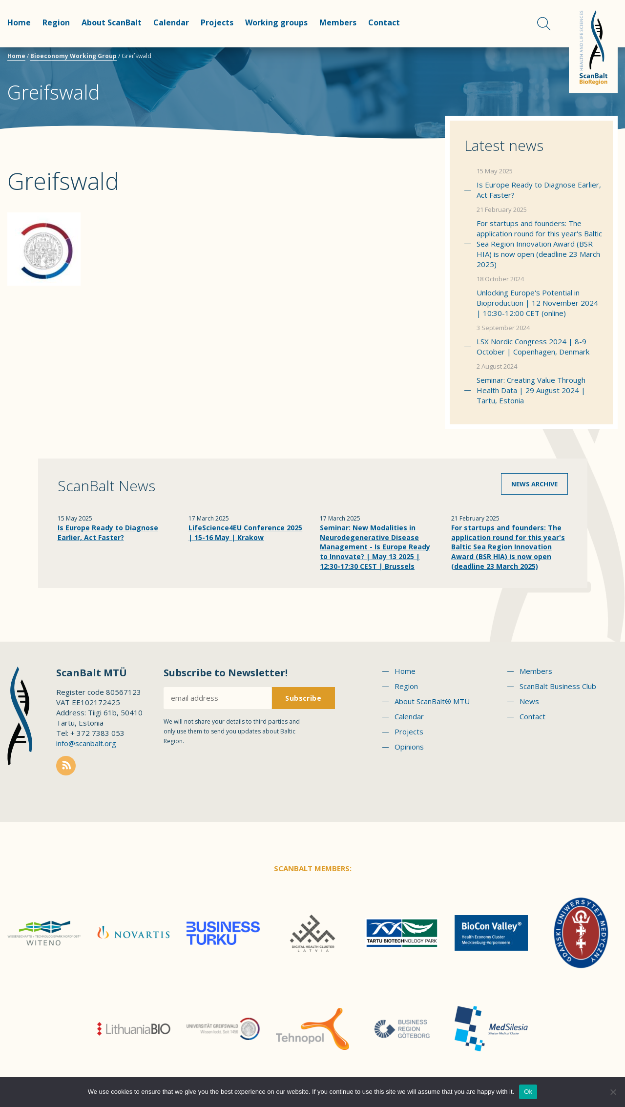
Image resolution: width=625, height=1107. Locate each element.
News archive (534, 484)
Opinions (409, 747)
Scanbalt (593, 46)
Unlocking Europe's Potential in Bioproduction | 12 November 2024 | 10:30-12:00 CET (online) (537, 303)
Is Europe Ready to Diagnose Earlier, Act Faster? (539, 190)
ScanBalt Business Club (558, 686)
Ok (528, 1091)
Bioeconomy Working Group (73, 56)
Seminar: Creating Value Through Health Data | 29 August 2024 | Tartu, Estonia (531, 390)
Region (56, 22)
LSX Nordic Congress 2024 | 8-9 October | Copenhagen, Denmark (533, 346)
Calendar (171, 22)
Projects (217, 22)
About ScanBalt (112, 22)
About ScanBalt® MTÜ (432, 701)
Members (337, 22)
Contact (384, 22)
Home (19, 22)
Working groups (276, 22)
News (529, 701)
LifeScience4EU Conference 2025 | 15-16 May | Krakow (245, 532)
